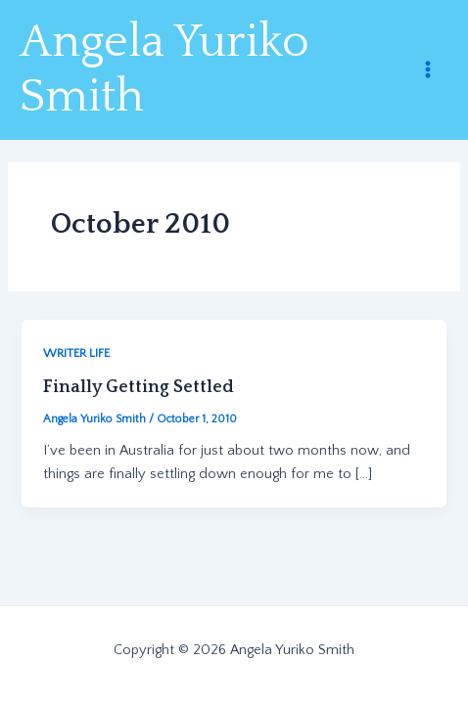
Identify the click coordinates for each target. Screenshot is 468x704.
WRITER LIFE (76, 353)
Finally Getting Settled (138, 387)
